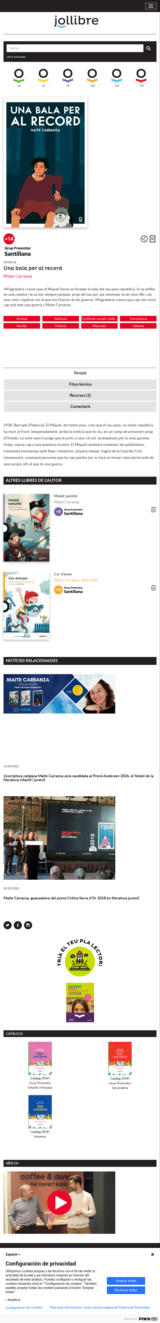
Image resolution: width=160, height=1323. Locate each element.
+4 (18, 78)
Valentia (138, 326)
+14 (141, 78)
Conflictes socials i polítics (100, 318)
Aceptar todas (126, 1281)
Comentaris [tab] (80, 407)
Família (22, 326)
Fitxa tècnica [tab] (80, 384)
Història (60, 326)
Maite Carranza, (67, 580)
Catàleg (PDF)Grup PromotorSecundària (120, 1083)
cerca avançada (16, 56)
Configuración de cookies (24, 1307)
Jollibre (80, 22)
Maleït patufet (66, 496)
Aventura (60, 318)
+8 (67, 78)
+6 (43, 78)
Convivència (138, 318)
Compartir (144, 238)
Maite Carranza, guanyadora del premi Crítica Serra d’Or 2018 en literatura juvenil (71, 898)
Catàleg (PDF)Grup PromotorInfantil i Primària (40, 1083)
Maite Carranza (17, 276)
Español (13, 1254)
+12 (116, 78)
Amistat (21, 318)
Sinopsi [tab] (80, 373)
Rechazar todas (126, 1290)
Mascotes (99, 326)
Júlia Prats (89, 580)
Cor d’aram (63, 574)
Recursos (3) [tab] (80, 395)
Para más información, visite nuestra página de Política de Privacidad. (100, 1307)
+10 (92, 78)
